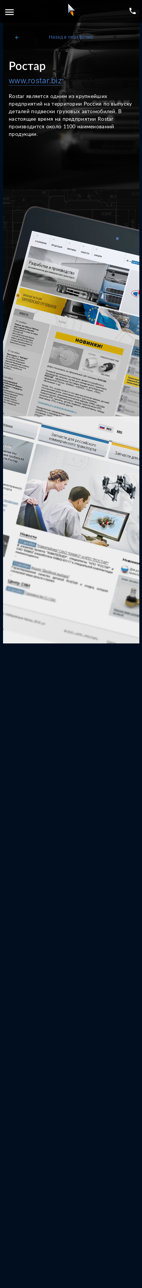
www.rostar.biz (35, 80)
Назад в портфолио (53, 37)
